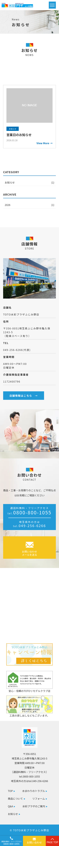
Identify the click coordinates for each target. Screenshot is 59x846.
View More (43, 143)
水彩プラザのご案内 (33, 806)
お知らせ (10, 182)
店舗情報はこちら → (23, 395)
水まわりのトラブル (33, 791)
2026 (7, 205)
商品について (15, 798)
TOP (10, 791)
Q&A (10, 806)
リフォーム (38, 798)
